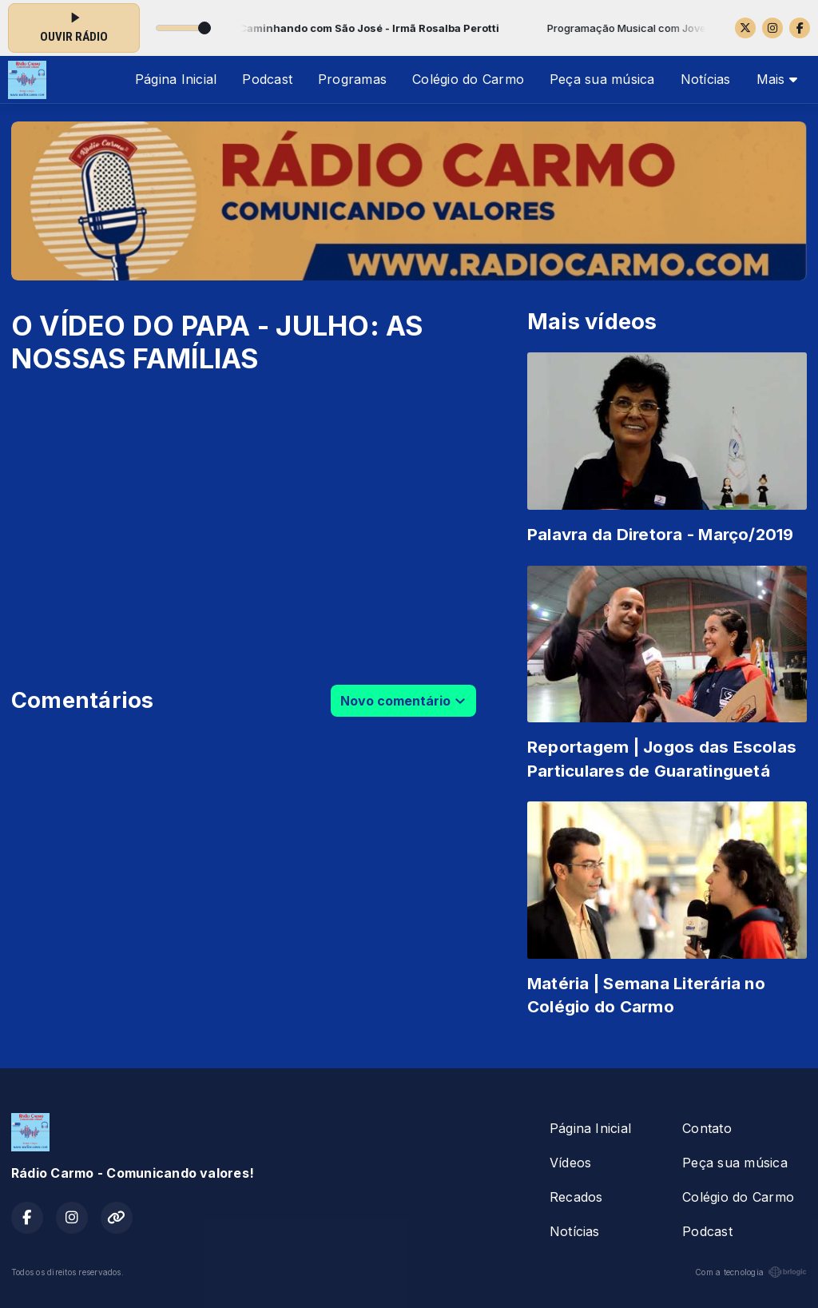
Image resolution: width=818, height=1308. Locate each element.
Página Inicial (175, 79)
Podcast (267, 79)
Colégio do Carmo (468, 79)
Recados (576, 1197)
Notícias (706, 79)
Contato (707, 1128)
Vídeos (570, 1163)
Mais (776, 79)
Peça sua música (602, 79)
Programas (352, 79)
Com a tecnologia (751, 1272)
